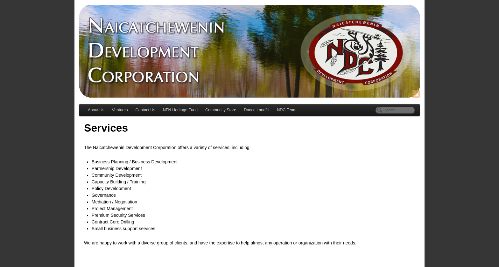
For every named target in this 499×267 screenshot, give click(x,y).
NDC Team (286, 110)
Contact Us (145, 110)
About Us (96, 110)
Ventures (120, 110)
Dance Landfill (256, 110)
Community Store (220, 110)
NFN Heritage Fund (180, 110)
